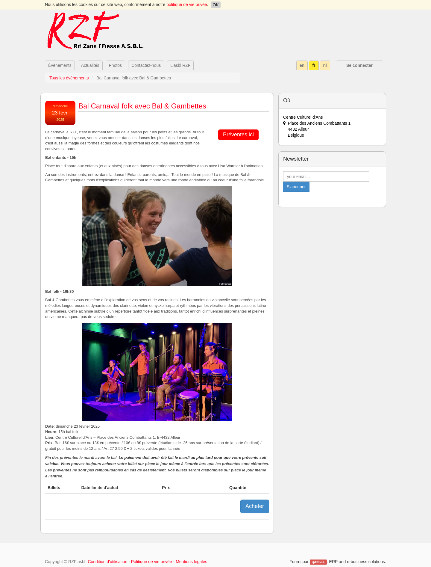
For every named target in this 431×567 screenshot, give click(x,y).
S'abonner (296, 186)
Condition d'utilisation (107, 561)
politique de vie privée (186, 4)
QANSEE (318, 562)
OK (215, 4)
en (302, 65)
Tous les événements (69, 78)
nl (325, 65)
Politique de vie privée (151, 561)
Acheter (254, 506)
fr (313, 65)
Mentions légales (191, 561)
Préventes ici (238, 135)
